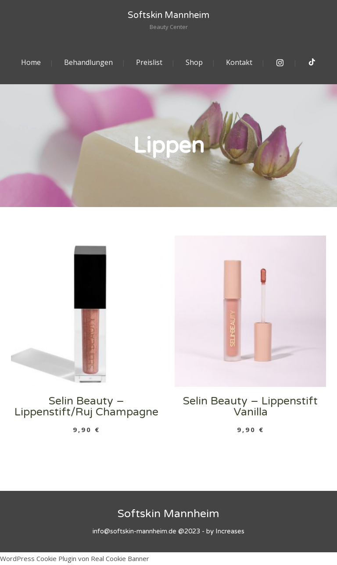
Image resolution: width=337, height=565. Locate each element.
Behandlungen (88, 62)
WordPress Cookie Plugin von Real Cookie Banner (74, 558)
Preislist (149, 62)
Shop (194, 62)
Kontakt (239, 62)
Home (31, 62)
